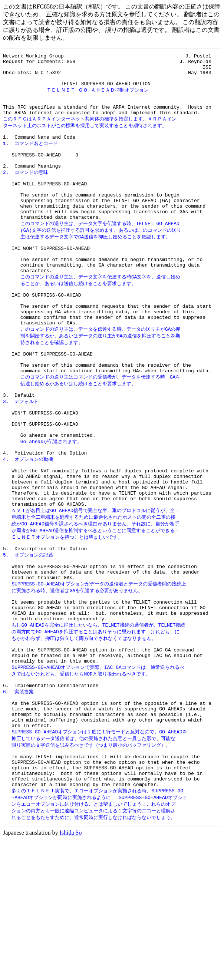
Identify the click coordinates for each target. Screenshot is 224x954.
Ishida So (70, 947)
